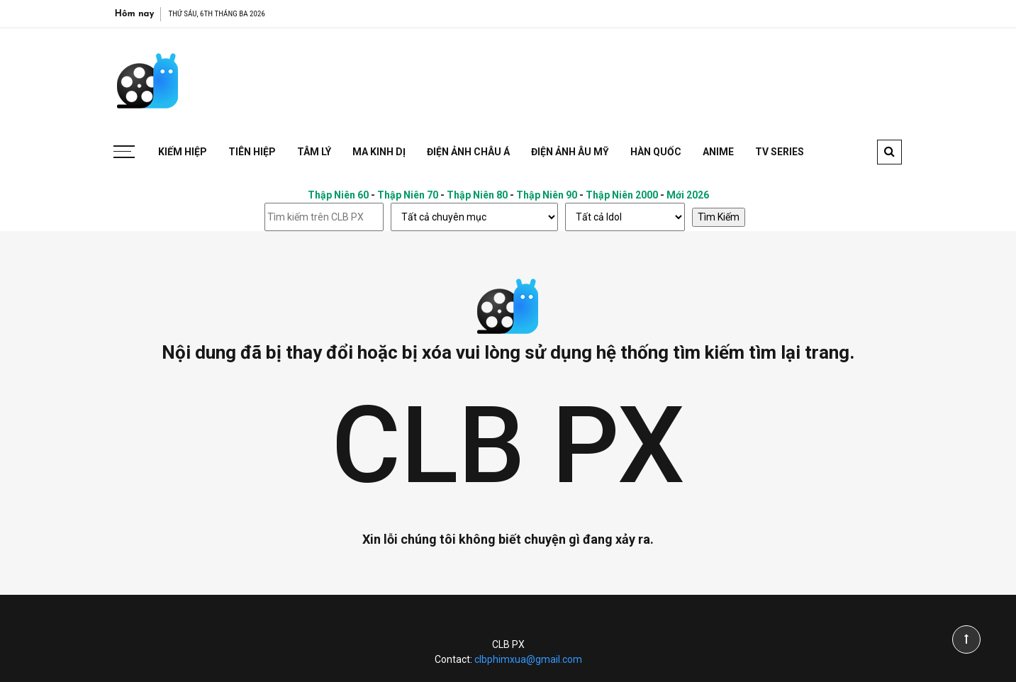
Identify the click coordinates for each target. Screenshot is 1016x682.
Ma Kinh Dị (379, 151)
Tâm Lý (314, 151)
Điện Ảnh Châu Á (468, 151)
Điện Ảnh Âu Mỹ (570, 151)
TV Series (779, 151)
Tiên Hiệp (252, 151)
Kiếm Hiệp (182, 151)
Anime (718, 151)
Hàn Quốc (655, 151)
